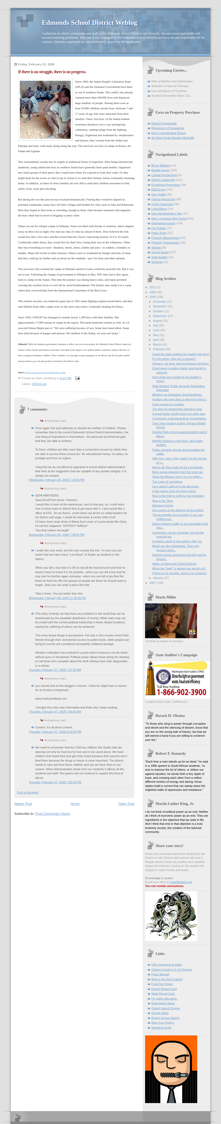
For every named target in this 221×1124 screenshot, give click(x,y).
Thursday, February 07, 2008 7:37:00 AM (55, 669)
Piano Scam (159, 232)
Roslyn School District (165, 1017)
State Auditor (159, 257)
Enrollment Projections (165, 184)
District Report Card (164, 988)
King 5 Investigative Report (168, 133)
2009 (153, 292)
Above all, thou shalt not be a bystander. (178, 467)
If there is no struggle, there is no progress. (179, 573)
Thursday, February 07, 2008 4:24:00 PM (55, 731)
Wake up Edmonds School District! (174, 563)
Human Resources (163, 199)
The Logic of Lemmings (167, 481)
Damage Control (162, 505)
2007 (153, 582)
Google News (160, 1013)
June (156, 330)
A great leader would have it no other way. (179, 413)
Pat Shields (158, 228)
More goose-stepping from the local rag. (177, 472)
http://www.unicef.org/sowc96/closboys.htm (46, 372)
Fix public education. (164, 998)
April (156, 339)
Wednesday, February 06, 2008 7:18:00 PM (56, 479)
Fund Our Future (162, 983)
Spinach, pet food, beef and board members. (181, 363)
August (158, 320)
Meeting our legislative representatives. (177, 394)
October (158, 311)
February (159, 349)
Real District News (163, 1003)
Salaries (156, 247)
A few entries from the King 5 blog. (174, 491)
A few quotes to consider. (168, 404)
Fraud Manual (160, 974)
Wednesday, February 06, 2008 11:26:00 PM (57, 598)
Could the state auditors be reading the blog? (181, 354)
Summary (157, 261)
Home (75, 804)
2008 (153, 296)
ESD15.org (39, 383)
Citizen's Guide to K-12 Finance (171, 969)
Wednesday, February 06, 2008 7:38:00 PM (56, 534)
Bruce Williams (160, 165)
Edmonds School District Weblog (89, 22)
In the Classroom (162, 204)
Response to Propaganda (167, 128)
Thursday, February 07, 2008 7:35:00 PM (55, 782)
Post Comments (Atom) (52, 814)
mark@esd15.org (181, 882)
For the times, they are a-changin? (174, 358)
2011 (153, 287)
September (160, 316)
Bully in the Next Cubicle (167, 979)
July (156, 325)
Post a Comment (27, 792)
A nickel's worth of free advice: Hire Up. (177, 541)
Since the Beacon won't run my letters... (177, 476)
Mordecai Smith (161, 1027)
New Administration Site (166, 213)
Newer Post (23, 804)
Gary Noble (158, 194)
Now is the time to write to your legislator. (178, 495)
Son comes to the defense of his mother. (178, 510)
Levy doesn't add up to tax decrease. (175, 486)
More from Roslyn (162, 1022)
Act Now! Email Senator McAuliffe (172, 137)
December (160, 301)
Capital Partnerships (164, 175)
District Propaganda (164, 123)
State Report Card (163, 993)
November (160, 306)
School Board (160, 252)
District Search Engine (165, 1008)
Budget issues (160, 170)
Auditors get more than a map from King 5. (179, 399)
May (156, 335)
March (157, 344)
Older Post (126, 804)
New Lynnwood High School (169, 218)
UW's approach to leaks (166, 964)
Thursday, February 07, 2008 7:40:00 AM (55, 711)
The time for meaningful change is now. (177, 409)
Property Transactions (165, 242)
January (158, 577)
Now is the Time (162, 500)
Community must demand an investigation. (179, 418)
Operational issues (163, 223)
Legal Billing (159, 208)
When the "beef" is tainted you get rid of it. (179, 568)
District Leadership (163, 179)
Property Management (165, 237)
